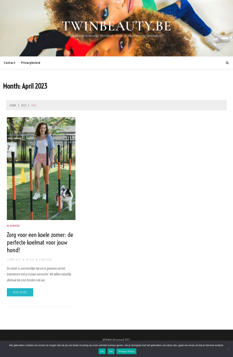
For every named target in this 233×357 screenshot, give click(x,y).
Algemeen (13, 225)
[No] (228, 349)
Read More (20, 292)
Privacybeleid (30, 63)
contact (9, 63)
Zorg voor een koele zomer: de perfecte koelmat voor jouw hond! (40, 242)
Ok (102, 351)
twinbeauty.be (116, 26)
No (111, 351)
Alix (31, 259)
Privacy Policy (126, 351)
